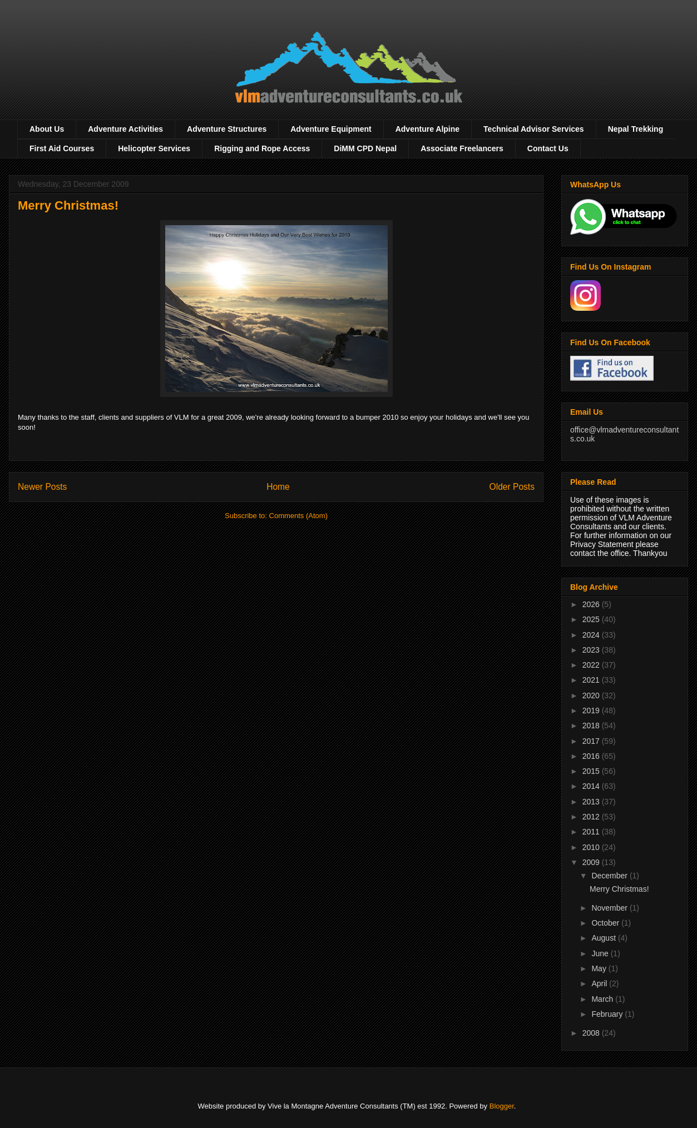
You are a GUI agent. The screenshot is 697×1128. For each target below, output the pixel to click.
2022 (592, 664)
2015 (592, 771)
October (606, 922)
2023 (592, 649)
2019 (592, 710)
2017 (592, 741)
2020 (592, 695)
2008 (592, 1032)
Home (278, 486)
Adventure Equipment (330, 129)
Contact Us (548, 148)
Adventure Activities (125, 129)
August (604, 937)
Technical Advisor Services (533, 129)
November (610, 907)
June (600, 953)
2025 (592, 619)
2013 (592, 801)
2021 (592, 679)
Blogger (502, 1106)
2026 (592, 604)
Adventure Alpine (427, 129)
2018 (592, 725)
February (608, 1014)
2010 (592, 847)
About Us (46, 129)
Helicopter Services (154, 148)
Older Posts (512, 486)
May (599, 968)
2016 (592, 756)
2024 (592, 634)
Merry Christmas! (68, 205)
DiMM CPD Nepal (365, 148)
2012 (592, 816)
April (600, 983)
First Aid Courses (61, 148)
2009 (592, 862)
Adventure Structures (226, 129)
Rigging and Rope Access (262, 148)
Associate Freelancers (462, 148)
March (603, 999)
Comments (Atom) (298, 515)
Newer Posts (42, 486)
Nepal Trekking (636, 129)
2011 (592, 831)
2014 (592, 786)
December (610, 875)
